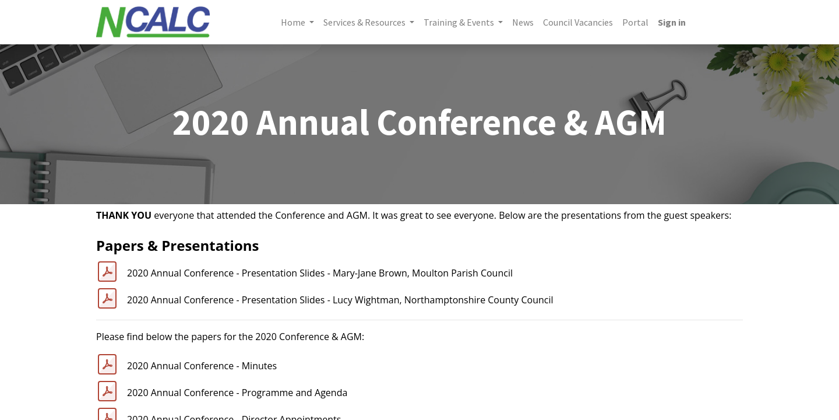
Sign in (672, 22)
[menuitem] (522, 22)
